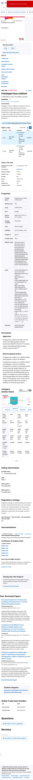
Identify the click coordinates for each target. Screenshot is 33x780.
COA (5, 48)
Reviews (4, 86)
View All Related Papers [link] (9, 680)
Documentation (6, 72)
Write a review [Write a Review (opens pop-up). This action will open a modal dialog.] (5, 101)
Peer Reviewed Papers (4, 77)
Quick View (8, 410)
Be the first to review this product (15, 738)
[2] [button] (18, 348)
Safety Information (8, 69)
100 (17, 183)
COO (12, 48)
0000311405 (4, 546)
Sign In (4, 123)
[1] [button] (22, 343)
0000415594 (4, 553)
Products (3, 12)
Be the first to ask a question (13, 724)
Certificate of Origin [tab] (19, 534)
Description (5, 61)
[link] (5, 775)
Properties (4, 58)
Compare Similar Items (7, 65)
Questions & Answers (5, 82)
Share (29, 90)
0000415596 (4, 550)
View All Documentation (11, 52)
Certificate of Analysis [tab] (7, 534)
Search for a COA (6, 567)
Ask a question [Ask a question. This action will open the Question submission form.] (15, 101)
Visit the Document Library (11, 586)
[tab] (4, 12)
